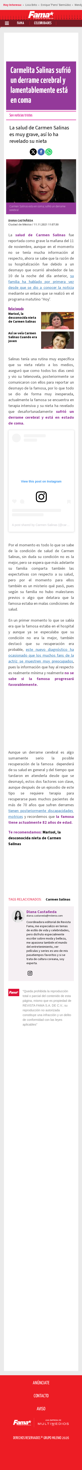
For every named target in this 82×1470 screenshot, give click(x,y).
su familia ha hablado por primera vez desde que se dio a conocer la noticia (41, 281)
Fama (20, 23)
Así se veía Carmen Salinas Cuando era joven (22, 337)
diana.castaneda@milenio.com (44, 916)
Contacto (41, 1396)
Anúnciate (41, 1383)
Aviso (41, 1409)
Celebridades (43, 23)
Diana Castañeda (20, 220)
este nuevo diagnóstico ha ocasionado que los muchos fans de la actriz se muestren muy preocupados (41, 655)
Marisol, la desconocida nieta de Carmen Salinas (22, 318)
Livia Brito (31, 5)
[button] (33, 151)
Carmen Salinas (58, 899)
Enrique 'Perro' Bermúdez (56, 5)
